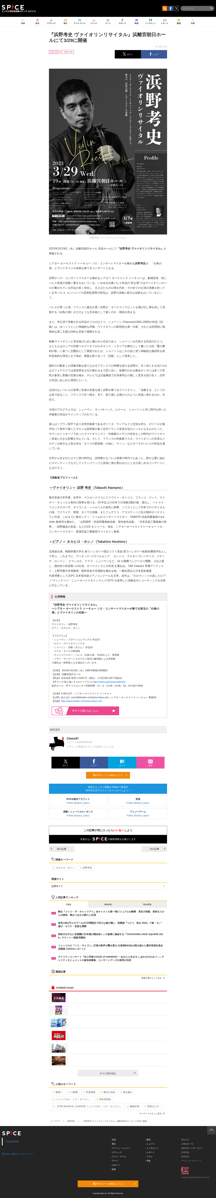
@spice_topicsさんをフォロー (18, 1153)
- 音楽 (113, 1139)
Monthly (147, 904)
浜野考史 (86, 867)
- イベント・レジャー (120, 1148)
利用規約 (185, 1156)
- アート (114, 1161)
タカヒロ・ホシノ (64, 867)
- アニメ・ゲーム (118, 1156)
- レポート (150, 1152)
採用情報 (185, 1152)
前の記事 (58, 849)
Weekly (108, 904)
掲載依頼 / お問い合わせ (192, 1148)
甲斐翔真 (89, 1092)
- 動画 (148, 1139)
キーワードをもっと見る (152, 1113)
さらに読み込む (118, 1073)
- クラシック (116, 1152)
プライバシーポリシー (191, 1161)
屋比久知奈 (107, 1092)
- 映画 (113, 1169)
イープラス (55, 1121)
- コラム (149, 1156)
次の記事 (157, 849)
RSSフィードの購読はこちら (110, 775)
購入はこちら (93, 710)
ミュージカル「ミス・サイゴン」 (72, 1099)
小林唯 (73, 1092)
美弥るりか (151, 1106)
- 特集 (148, 1161)
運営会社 (185, 1139)
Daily (68, 904)
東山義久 (126, 1092)
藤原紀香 (133, 1106)
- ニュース (150, 1144)
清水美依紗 (103, 1099)
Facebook (12, 1141)
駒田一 (58, 1092)
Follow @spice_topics (78, 803)
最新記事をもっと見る (153, 978)
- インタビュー (152, 1148)
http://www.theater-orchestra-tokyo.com (81, 701)
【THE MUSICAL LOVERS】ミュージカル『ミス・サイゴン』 (87, 1106)
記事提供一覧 (187, 1144)
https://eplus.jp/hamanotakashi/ (109, 682)
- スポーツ (115, 1165)
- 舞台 (113, 1144)
